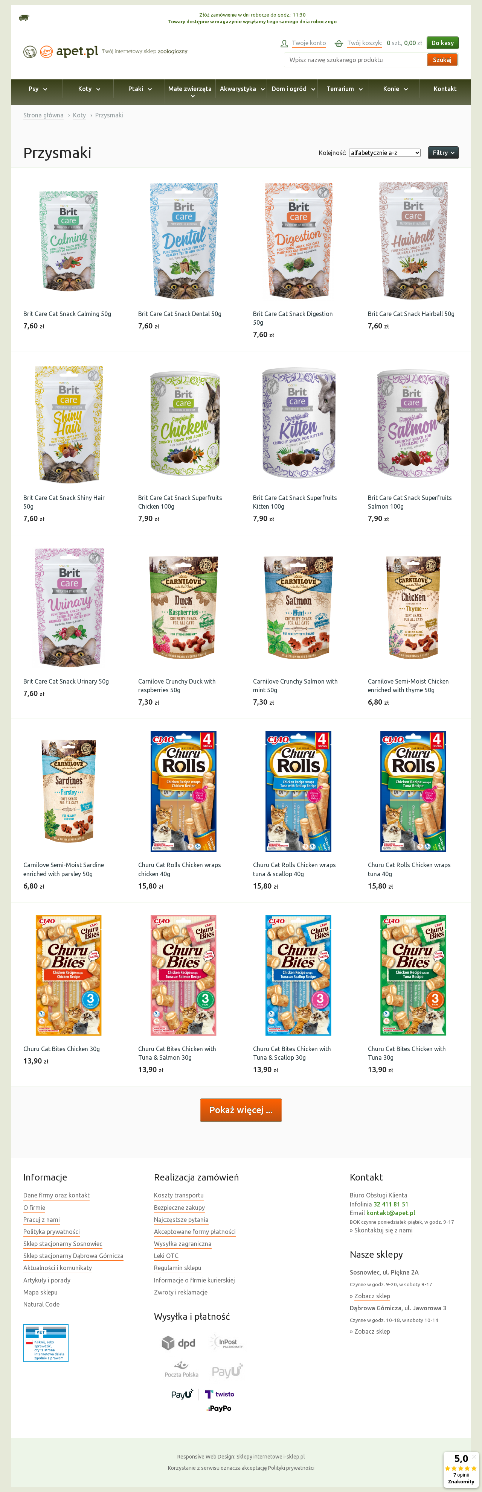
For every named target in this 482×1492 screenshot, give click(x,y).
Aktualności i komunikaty (57, 1267)
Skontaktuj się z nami (383, 1230)
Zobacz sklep (372, 1296)
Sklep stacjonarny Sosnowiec (62, 1243)
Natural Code (41, 1304)
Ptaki (138, 88)
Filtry (443, 152)
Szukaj (442, 59)
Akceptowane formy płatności (195, 1231)
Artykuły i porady (46, 1280)
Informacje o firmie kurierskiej (194, 1280)
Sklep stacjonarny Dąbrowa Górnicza (73, 1255)
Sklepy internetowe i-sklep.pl (241, 1457)
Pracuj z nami (41, 1219)
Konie (394, 88)
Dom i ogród (292, 88)
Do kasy (443, 43)
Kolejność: (332, 152)
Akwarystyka (241, 88)
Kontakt (445, 88)
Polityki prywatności (291, 1468)
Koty (88, 88)
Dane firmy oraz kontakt (56, 1195)
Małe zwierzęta (190, 92)
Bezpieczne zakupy (179, 1207)
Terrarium (343, 88)
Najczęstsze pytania (181, 1219)
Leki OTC (166, 1255)
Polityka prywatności (51, 1231)
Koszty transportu (179, 1195)
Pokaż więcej (237, 1110)
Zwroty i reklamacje (180, 1292)
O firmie (34, 1207)
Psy (37, 88)
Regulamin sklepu (177, 1267)
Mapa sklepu (40, 1292)
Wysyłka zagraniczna (183, 1243)
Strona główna (43, 115)
